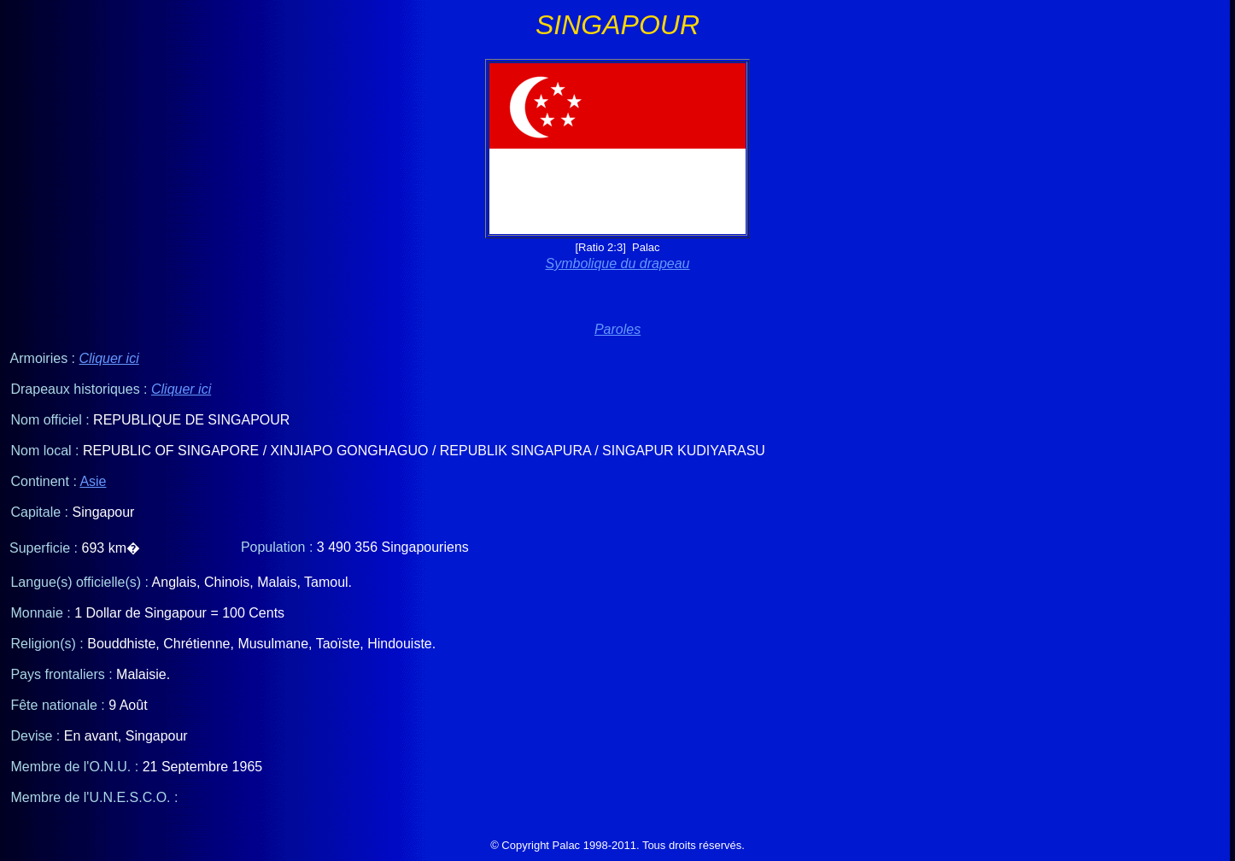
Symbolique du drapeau (617, 263)
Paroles (617, 329)
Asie (92, 481)
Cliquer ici (108, 358)
